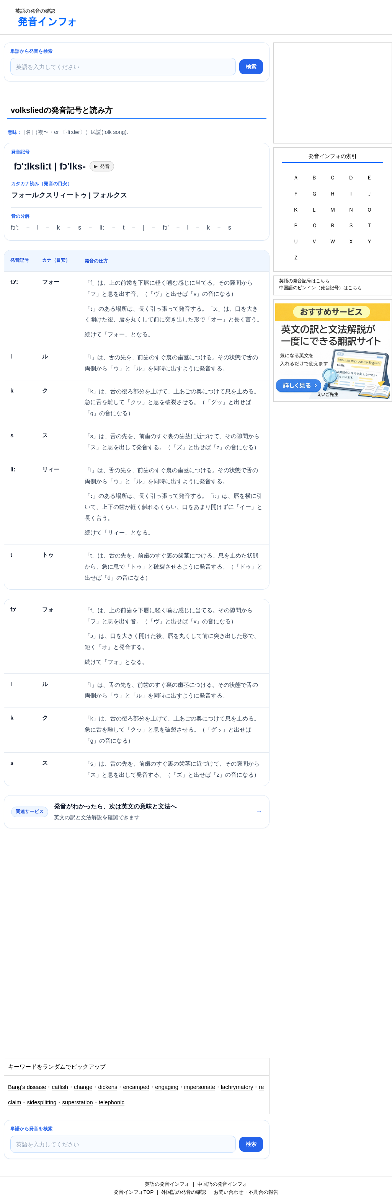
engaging (166, 1087)
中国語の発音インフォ (222, 1184)
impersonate (199, 1087)
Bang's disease (27, 1087)
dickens (107, 1087)
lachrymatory (237, 1087)
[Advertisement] (223, 17)
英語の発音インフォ (167, 1184)
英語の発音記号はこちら (304, 280)
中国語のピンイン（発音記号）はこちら (320, 287)
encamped (136, 1087)
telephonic (111, 1102)
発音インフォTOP (134, 1192)
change (83, 1087)
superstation (77, 1102)
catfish (60, 1087)
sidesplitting (41, 1102)
